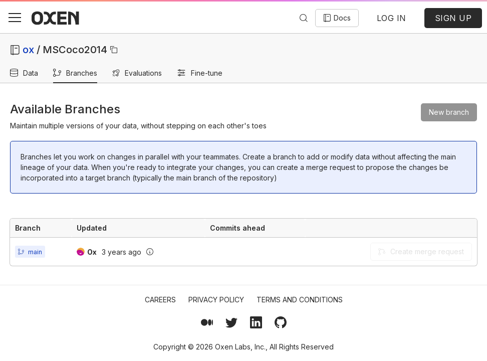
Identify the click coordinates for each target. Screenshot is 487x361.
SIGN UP (453, 18)
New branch (449, 112)
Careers (160, 299)
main (35, 252)
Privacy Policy (216, 299)
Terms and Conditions (300, 299)
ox (28, 50)
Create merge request (421, 251)
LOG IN (391, 18)
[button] (15, 18)
